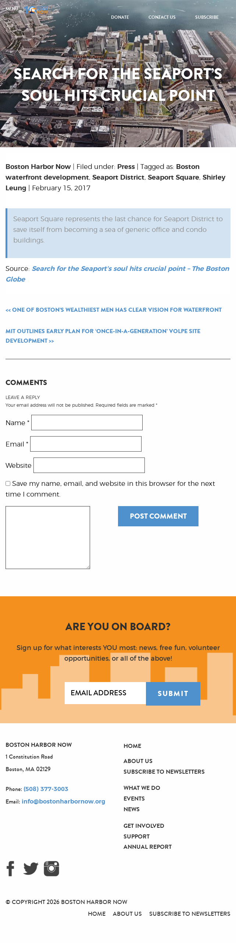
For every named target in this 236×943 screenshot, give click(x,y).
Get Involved (144, 826)
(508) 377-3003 (46, 789)
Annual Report (148, 847)
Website (19, 466)
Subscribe (207, 17)
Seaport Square (173, 177)
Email (17, 444)
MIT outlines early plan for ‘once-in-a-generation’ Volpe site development (103, 336)
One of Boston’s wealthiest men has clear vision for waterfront (117, 309)
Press (126, 167)
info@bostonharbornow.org (63, 802)
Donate (120, 17)
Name (17, 423)
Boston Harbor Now (38, 167)
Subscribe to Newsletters (164, 771)
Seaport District (118, 177)
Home (132, 746)
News (132, 809)
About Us (138, 761)
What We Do (142, 788)
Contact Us (162, 17)
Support (137, 836)
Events (134, 798)
